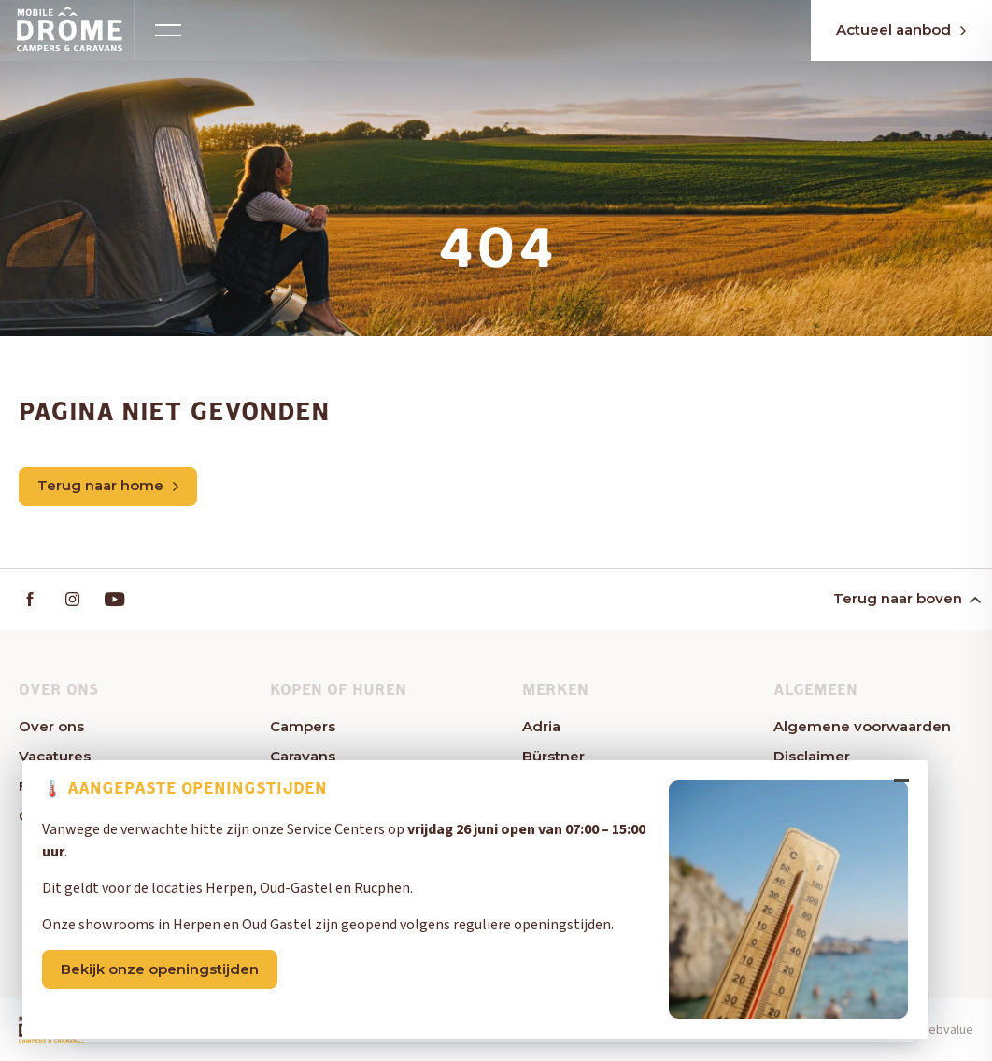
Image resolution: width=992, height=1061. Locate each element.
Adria (541, 727)
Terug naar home (107, 486)
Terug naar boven (905, 599)
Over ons (51, 727)
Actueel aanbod (885, 30)
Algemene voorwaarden (862, 727)
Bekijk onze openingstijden (166, 985)
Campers (302, 727)
